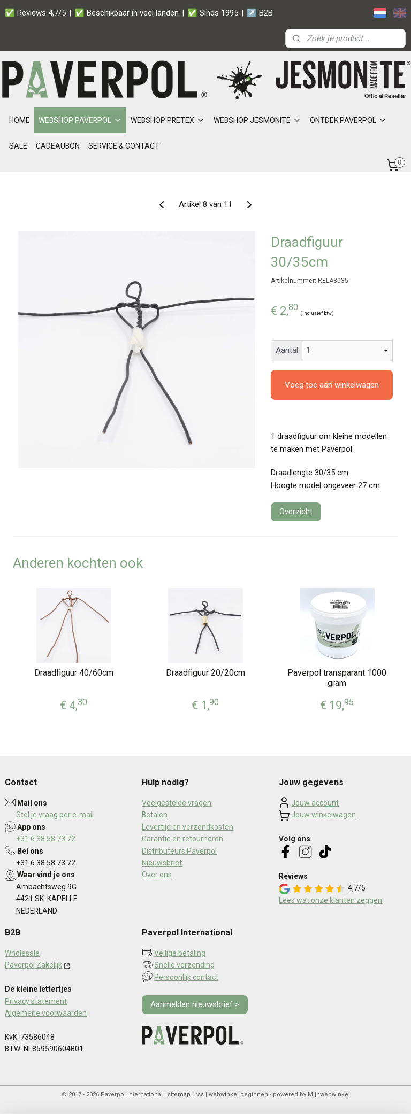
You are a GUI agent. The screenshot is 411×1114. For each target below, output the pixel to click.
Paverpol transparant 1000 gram (336, 678)
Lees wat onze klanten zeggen (330, 900)
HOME (19, 120)
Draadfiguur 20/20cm (205, 673)
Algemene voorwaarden (46, 1013)
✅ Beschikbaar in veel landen (126, 13)
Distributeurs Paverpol (179, 851)
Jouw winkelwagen (323, 814)
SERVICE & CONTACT (123, 146)
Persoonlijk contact (186, 977)
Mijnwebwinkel (329, 1094)
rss (199, 1094)
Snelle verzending (184, 965)
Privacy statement (36, 1001)
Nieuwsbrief (162, 862)
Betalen (155, 814)
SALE (18, 146)
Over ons (157, 874)
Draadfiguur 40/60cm (73, 673)
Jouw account (315, 803)
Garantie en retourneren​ (182, 838)
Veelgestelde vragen (176, 803)
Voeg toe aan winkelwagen (332, 385)
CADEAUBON (58, 146)
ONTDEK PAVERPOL (348, 120)
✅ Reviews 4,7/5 (35, 13)
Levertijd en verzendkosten (187, 827)
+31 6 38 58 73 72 (45, 838)
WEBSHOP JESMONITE (257, 120)
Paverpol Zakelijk (33, 965)
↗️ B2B (260, 13)
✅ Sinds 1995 (212, 13)
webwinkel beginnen (238, 1094)
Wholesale (22, 953)
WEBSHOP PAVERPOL (80, 120)
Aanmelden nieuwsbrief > (194, 1004)
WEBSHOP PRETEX (168, 120)
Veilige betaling (180, 953)
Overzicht (296, 511)
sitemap (179, 1094)
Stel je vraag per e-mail (55, 814)
